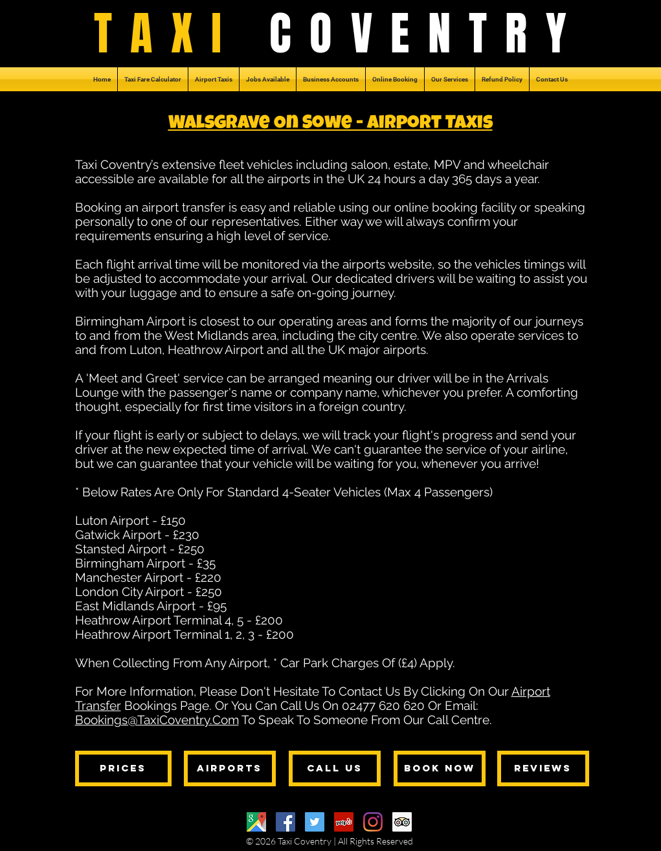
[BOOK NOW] (440, 768)
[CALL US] (335, 768)
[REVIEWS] (543, 768)
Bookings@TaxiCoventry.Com (157, 720)
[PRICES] (123, 768)
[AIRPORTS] (230, 768)
